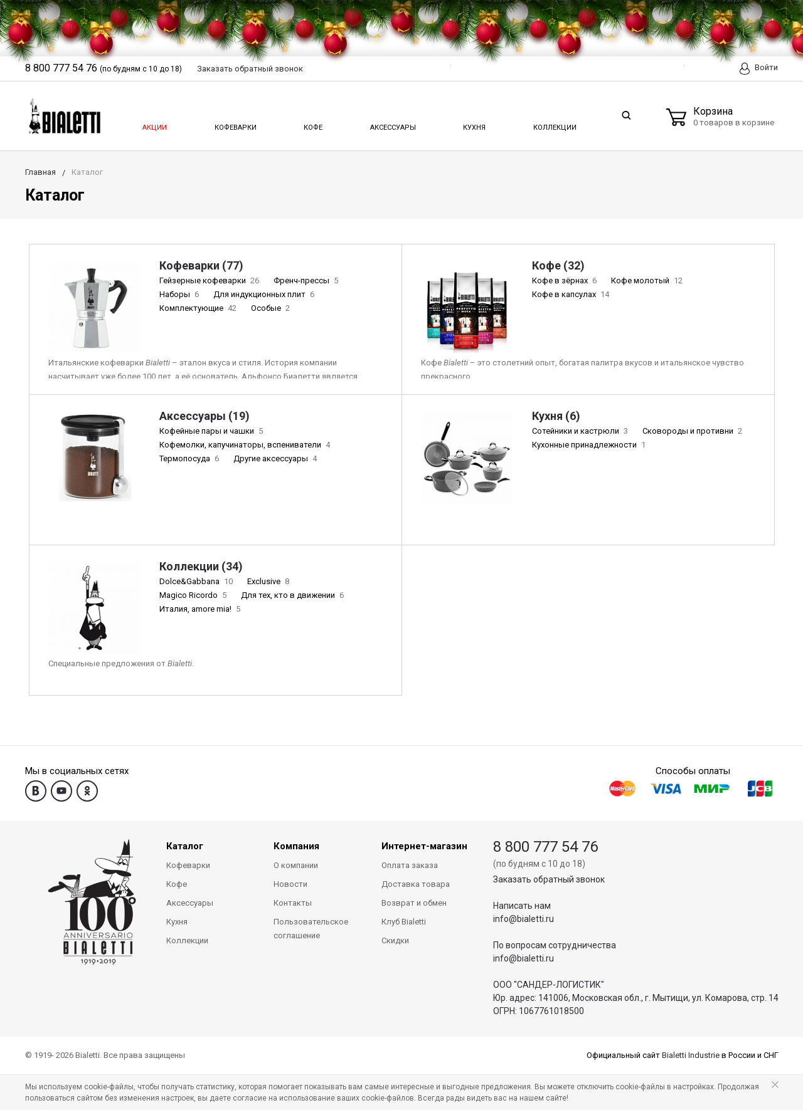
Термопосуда (190, 458)
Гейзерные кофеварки (210, 280)
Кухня (473, 124)
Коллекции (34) (201, 566)
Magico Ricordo (194, 595)
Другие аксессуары (276, 458)
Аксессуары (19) (204, 415)
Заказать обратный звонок (549, 879)
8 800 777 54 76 (545, 846)
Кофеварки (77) (201, 265)
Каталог (184, 846)
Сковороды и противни (693, 431)
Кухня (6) (556, 415)
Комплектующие (199, 308)
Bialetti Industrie (691, 1055)
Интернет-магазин (424, 846)
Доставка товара (415, 884)
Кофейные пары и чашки (212, 431)
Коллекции (553, 124)
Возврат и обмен (414, 903)
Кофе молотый (648, 280)
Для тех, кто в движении (293, 595)
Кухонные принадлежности (590, 444)
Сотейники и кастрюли (581, 431)
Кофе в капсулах (572, 294)
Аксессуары (392, 124)
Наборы (180, 294)
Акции (154, 124)
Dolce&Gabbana (197, 581)
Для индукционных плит (265, 294)
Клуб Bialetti (403, 921)
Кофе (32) (558, 265)
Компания (296, 846)
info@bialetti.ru (523, 919)
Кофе (312, 124)
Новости (290, 884)
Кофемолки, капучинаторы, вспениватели (245, 444)
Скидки (395, 940)
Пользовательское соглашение (311, 928)
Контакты (293, 903)
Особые (271, 308)
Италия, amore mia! (201, 609)
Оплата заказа (409, 865)
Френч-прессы (307, 280)
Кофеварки (235, 124)
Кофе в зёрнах (565, 280)
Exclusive (269, 581)
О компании (296, 865)
